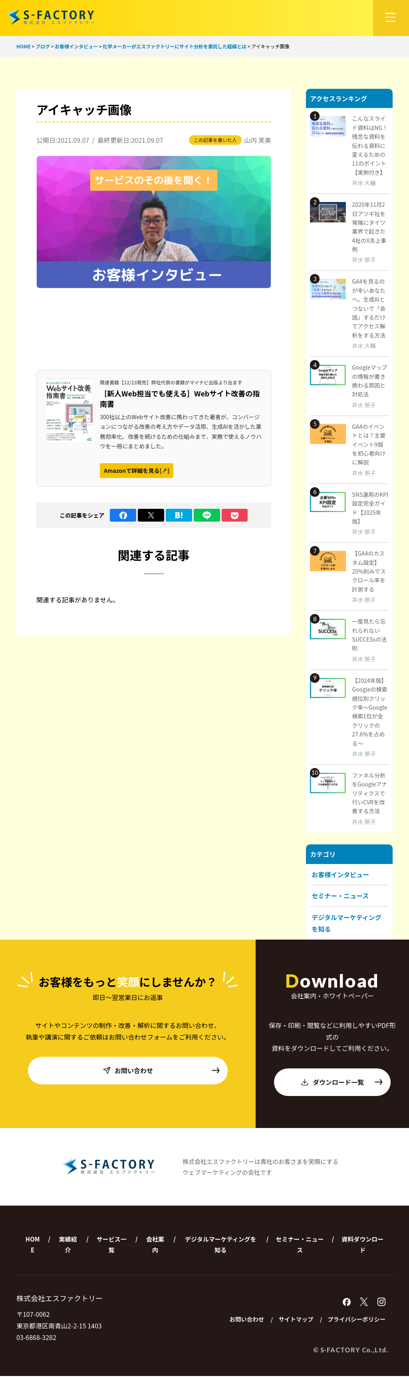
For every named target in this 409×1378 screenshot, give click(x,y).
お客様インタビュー (340, 874)
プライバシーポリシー (355, 1321)
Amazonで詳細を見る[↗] (136, 470)
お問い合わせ (161, 1072)
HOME (33, 1246)
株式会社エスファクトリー (50, 17)
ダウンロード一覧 (342, 1083)
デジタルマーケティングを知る (220, 1246)
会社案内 (155, 1246)
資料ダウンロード (362, 1246)
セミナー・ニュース (340, 895)
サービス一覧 (112, 1246)
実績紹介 (68, 1246)
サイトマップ (291, 1321)
